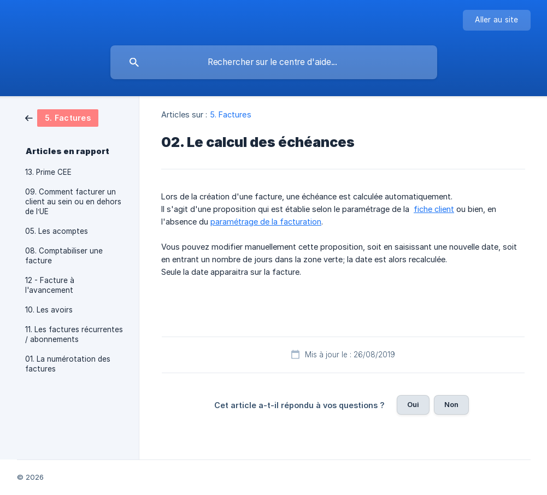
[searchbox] (273, 62)
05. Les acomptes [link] (56, 231)
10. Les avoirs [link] (49, 309)
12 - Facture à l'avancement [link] (49, 285)
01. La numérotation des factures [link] (67, 364)
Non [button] (451, 404)
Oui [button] (413, 404)
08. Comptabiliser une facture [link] (64, 255)
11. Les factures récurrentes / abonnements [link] (74, 334)
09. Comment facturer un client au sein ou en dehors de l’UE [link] (73, 201)
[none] (496, 20)
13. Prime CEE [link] (48, 172)
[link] (61, 117)
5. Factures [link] (230, 114)
